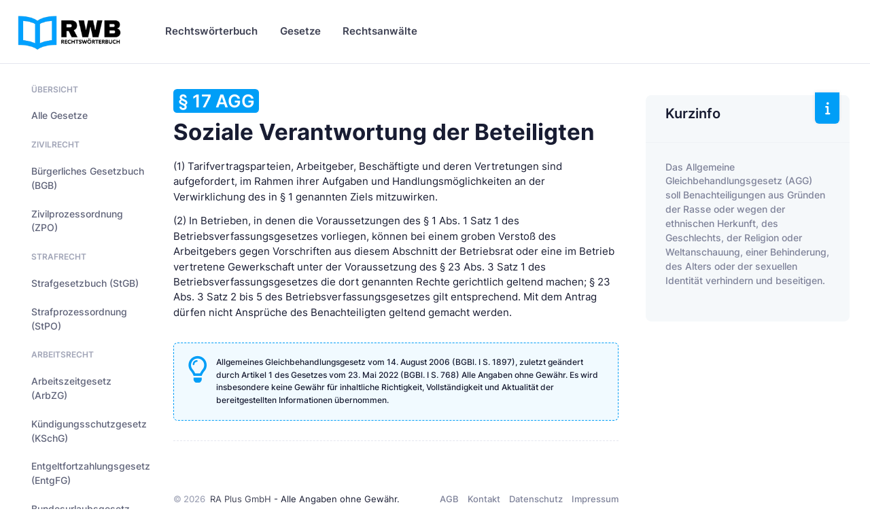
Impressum (595, 498)
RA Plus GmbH (240, 498)
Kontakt (484, 498)
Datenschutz (536, 498)
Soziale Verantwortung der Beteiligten (384, 117)
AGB (449, 498)
